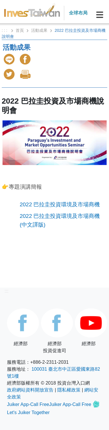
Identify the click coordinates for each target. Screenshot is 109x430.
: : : (5, 30)
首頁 (20, 30)
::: (6, 290)
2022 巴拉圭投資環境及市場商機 (60, 204)
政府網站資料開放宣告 (30, 389)
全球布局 (78, 12)
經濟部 (20, 327)
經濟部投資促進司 (54, 330)
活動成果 (39, 30)
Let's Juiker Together (28, 412)
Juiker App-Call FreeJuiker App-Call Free (49, 404)
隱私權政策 (69, 389)
